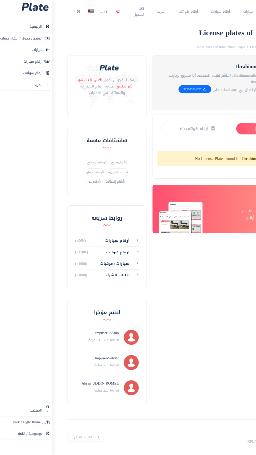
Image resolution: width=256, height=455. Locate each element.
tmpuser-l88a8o (42, 332)
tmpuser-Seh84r (43, 358)
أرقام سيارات (156, 11)
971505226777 (130, 89)
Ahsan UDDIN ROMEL (35, 383)
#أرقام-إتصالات (51, 181)
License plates (196, 47)
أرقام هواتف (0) (133, 128)
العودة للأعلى (21, 437)
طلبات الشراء (53, 275)
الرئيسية (206, 11)
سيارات (184, 11)
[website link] (210, 99)
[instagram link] (42, 105)
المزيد (97, 11)
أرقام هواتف (124, 11)
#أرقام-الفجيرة (54, 172)
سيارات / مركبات (51, 263)
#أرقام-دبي (54, 162)
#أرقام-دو (30, 181)
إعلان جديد (239, 440)
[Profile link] (67, 337)
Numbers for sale (223, 47)
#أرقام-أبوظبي (33, 162)
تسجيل (74, 11)
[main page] (241, 11)
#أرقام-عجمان (31, 172)
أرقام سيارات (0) (208, 128)
